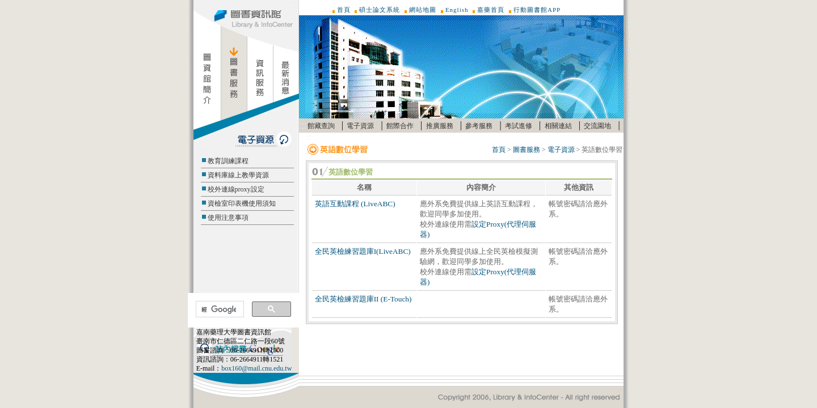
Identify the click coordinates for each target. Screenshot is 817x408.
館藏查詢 (321, 126)
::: (295, 5)
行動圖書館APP (537, 9)
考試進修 (518, 126)
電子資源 (360, 126)
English (457, 9)
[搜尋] (218, 309)
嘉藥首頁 (490, 9)
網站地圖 (422, 9)
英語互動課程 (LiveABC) (355, 203)
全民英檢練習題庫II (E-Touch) (363, 299)
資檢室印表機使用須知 (242, 203)
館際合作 (400, 126)
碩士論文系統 (379, 9)
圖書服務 (526, 150)
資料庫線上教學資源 (238, 175)
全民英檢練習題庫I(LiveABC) (363, 251)
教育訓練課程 (228, 161)
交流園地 (597, 126)
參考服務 (478, 126)
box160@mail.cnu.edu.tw (256, 368)
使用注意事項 (228, 218)
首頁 (344, 9)
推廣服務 (439, 126)
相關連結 (558, 126)
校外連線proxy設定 (236, 189)
